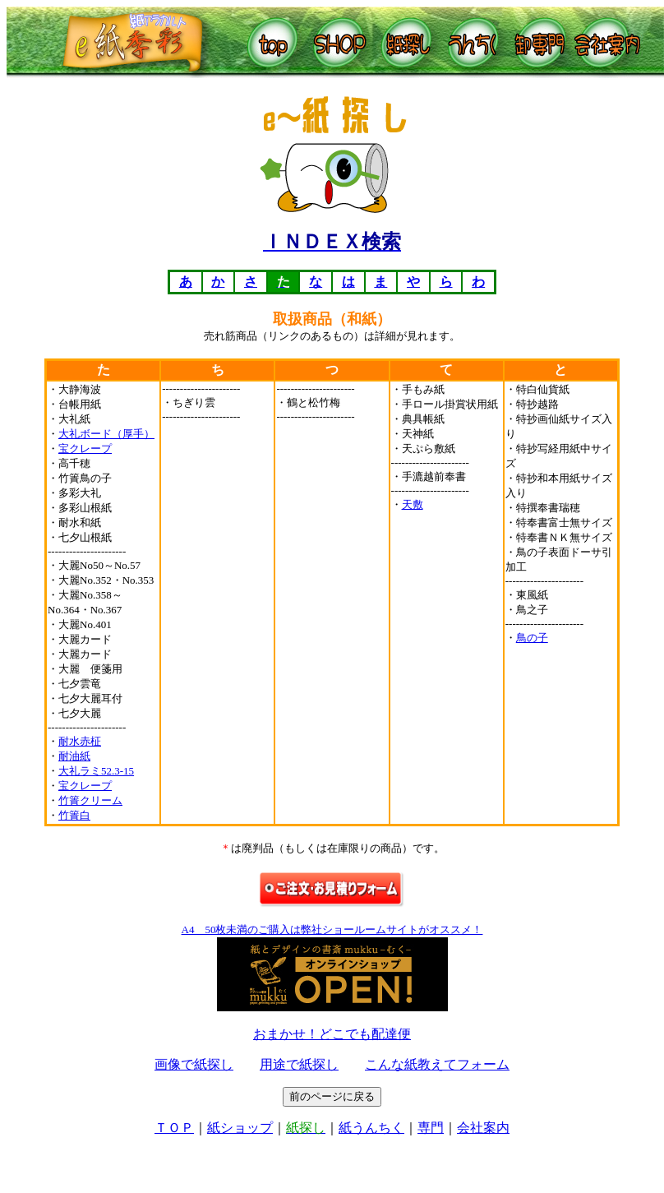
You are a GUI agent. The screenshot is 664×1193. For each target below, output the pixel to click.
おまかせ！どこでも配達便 (332, 1034)
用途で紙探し (299, 1064)
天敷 (412, 504)
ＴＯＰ (174, 1128)
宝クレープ (85, 448)
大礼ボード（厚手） (106, 434)
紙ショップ (240, 1128)
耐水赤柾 (79, 741)
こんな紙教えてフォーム (437, 1064)
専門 (430, 1128)
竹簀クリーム (90, 800)
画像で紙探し (193, 1064)
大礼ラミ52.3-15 (96, 771)
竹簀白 (74, 815)
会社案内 (483, 1128)
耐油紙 (74, 756)
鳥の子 (532, 637)
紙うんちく (371, 1128)
